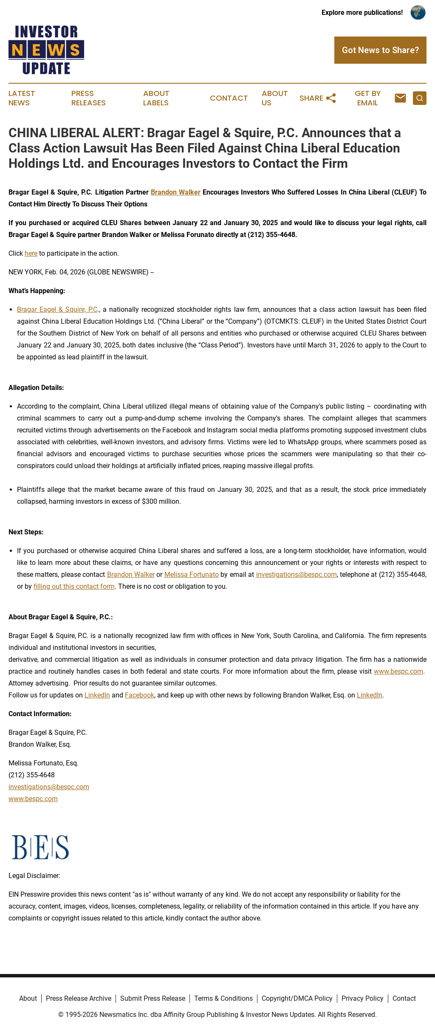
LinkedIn (97, 695)
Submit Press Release (152, 998)
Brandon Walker (131, 574)
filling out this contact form (74, 586)
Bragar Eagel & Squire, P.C (57, 309)
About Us (275, 98)
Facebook (139, 695)
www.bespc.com (398, 671)
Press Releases (88, 98)
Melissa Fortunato (191, 574)
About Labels (156, 98)
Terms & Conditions (223, 998)
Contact (229, 98)
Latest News (21, 98)
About (28, 998)
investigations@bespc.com (296, 574)
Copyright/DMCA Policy (297, 998)
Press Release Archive (78, 998)
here (31, 253)
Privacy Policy (363, 998)
